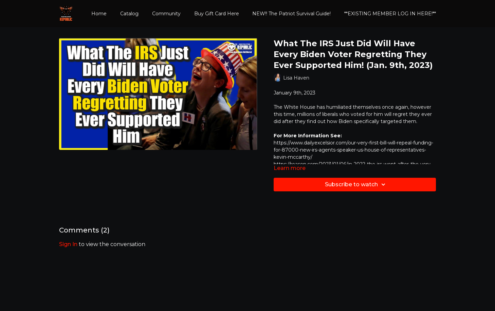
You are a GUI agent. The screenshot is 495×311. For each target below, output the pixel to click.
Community (166, 14)
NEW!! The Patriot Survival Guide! (291, 14)
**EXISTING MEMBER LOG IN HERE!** (390, 14)
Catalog (129, 14)
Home (99, 14)
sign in (68, 244)
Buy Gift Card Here (216, 14)
